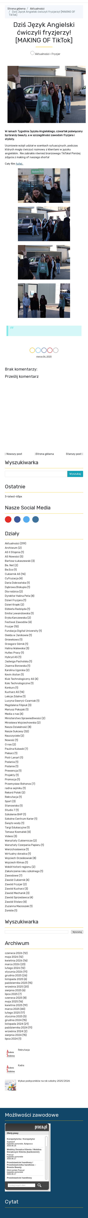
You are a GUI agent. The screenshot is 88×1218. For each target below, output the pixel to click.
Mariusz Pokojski (15, 709)
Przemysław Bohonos (18, 783)
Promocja (10, 779)
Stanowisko (12, 805)
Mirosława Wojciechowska (20, 722)
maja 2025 (11, 1001)
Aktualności (37, 8)
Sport (8, 801)
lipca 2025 (11, 994)
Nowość (10, 740)
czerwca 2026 (13, 953)
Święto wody (13, 823)
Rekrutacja (11, 796)
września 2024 (14, 1031)
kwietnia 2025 (13, 1005)
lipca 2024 (11, 1038)
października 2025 (16, 982)
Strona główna (16, 8)
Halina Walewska (15, 648)
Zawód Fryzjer (13, 884)
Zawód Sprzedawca (17, 897)
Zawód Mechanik (15, 893)
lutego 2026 (12, 968)
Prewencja (11, 770)
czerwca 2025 (13, 997)
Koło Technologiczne (17, 683)
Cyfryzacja (12, 578)
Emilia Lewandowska (17, 613)
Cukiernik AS (12, 574)
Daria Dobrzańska (15, 582)
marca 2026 (12, 964)
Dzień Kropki (12, 604)
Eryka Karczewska (16, 617)
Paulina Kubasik (14, 748)
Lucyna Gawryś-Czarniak (20, 700)
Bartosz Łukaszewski (18, 560)
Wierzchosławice (15, 849)
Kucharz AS (12, 692)
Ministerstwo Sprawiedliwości (23, 718)
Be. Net (9, 565)
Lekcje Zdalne (13, 696)
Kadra (21, 1065)
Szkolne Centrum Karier (19, 818)
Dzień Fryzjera (14, 600)
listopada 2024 (14, 1023)
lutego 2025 (12, 1012)
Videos (9, 836)
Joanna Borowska (16, 665)
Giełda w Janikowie (16, 635)
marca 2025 (12, 1008)
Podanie (10, 766)
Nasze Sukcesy (14, 731)
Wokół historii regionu (18, 866)
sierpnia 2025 (13, 990)
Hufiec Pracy (12, 652)
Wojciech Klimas (14, 862)
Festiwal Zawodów (16, 622)
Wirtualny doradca (16, 853)
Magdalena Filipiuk (16, 705)
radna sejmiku (13, 788)
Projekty (10, 775)
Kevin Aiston (12, 674)
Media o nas (12, 713)
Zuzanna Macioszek (17, 906)
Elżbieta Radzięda (16, 609)
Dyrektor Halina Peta (17, 595)
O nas (8, 744)
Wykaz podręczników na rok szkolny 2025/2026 (44, 1081)
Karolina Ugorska (15, 670)
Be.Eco (9, 569)
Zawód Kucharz (14, 888)
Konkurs (10, 687)
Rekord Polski (13, 792)
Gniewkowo (12, 639)
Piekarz (9, 753)
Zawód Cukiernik (15, 879)
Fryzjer (56, 54)
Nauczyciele (12, 735)
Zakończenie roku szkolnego (22, 871)
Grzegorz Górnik (15, 643)
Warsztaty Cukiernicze (19, 840)
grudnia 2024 (13, 1020)
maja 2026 (11, 956)
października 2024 (16, 1027)
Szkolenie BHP (13, 814)
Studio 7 (10, 810)
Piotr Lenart (12, 757)
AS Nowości (12, 556)
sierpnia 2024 (13, 1035)
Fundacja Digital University (21, 630)
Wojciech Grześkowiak (18, 858)
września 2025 (14, 986)
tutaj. (19, 163)
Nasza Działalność (16, 727)
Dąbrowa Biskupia (16, 587)
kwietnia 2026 (13, 960)
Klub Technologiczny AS (19, 678)
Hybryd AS (11, 657)
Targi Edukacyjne (15, 827)
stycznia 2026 (14, 971)
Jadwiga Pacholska (17, 661)
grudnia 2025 (13, 975)
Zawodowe (11, 875)
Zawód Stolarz (14, 901)
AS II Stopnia (12, 552)
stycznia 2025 (13, 1016)
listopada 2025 (14, 979)
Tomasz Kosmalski (16, 831)
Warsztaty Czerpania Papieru (22, 845)
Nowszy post (14, 453)
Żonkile (9, 910)
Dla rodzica (12, 591)
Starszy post (73, 453)
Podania (10, 761)
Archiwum (11, 547)
